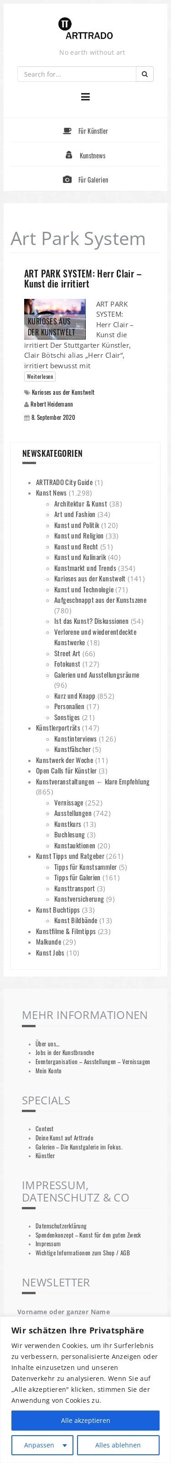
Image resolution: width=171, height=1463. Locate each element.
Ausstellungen (73, 813)
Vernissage (68, 802)
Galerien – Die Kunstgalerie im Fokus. (79, 1147)
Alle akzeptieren (85, 1420)
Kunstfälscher (72, 749)
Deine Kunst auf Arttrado (64, 1138)
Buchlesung (69, 834)
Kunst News (51, 492)
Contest (45, 1128)
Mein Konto (49, 1070)
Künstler (45, 1155)
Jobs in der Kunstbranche (65, 1052)
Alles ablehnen (118, 1445)
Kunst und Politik (76, 525)
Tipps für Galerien (77, 877)
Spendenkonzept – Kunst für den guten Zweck (88, 1235)
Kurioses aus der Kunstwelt (63, 392)
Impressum (48, 1243)
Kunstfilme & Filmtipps (66, 931)
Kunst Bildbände (76, 920)
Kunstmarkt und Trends (85, 568)
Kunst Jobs (50, 952)
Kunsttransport (74, 888)
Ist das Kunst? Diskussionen (91, 621)
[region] (85, 1390)
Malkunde (48, 941)
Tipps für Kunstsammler (85, 867)
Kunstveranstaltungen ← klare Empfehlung (93, 781)
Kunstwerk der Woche (64, 760)
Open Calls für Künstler (66, 770)
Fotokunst (67, 663)
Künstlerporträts (58, 727)
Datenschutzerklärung (61, 1226)
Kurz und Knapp (74, 695)
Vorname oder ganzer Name (63, 1311)
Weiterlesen (40, 376)
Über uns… (47, 1044)
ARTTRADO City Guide (64, 482)
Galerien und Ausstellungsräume (96, 674)
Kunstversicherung (79, 898)
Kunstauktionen (74, 845)
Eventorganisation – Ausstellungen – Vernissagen (93, 1061)
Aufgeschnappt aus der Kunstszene (100, 600)
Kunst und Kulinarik (80, 557)
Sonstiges (67, 717)
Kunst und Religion (79, 535)
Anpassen (39, 1445)
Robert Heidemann (52, 403)
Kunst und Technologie (84, 589)
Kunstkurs (67, 824)
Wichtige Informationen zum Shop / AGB (83, 1253)
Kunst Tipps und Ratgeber (70, 856)
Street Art (67, 653)
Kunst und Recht (76, 546)
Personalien (69, 706)
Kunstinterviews (75, 738)
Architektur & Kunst (80, 503)
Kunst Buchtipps (58, 909)
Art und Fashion (75, 514)
